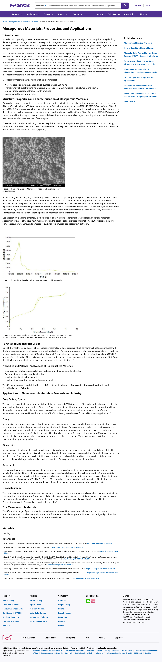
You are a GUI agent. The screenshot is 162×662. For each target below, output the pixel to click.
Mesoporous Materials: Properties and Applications (57, 22)
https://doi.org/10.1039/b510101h (60, 565)
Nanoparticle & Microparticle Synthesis (23, 22)
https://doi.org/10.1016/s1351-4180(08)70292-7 (67, 547)
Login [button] (99, 14)
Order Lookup (114, 14)
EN (148, 5)
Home (5, 22)
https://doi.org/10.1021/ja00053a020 (76, 559)
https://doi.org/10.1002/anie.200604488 (100, 569)
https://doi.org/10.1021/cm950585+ (86, 578)
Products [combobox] (40, 5)
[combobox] (82, 6)
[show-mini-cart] (145, 14)
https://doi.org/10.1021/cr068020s (99, 543)
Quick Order (129, 14)
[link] (15, 600)
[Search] (125, 6)
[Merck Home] (20, 5)
